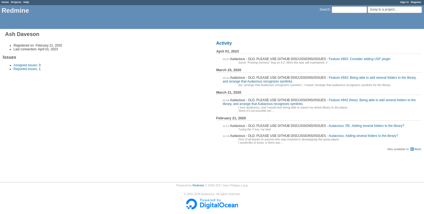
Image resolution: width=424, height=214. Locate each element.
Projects (16, 2)
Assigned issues (25, 65)
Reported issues (25, 69)
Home (5, 2)
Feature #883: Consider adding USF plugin (359, 59)
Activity (224, 43)
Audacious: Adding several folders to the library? (363, 136)
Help (26, 2)
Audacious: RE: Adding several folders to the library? (366, 126)
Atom (418, 149)
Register (416, 2)
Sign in (404, 2)
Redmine (198, 185)
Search (325, 9)
